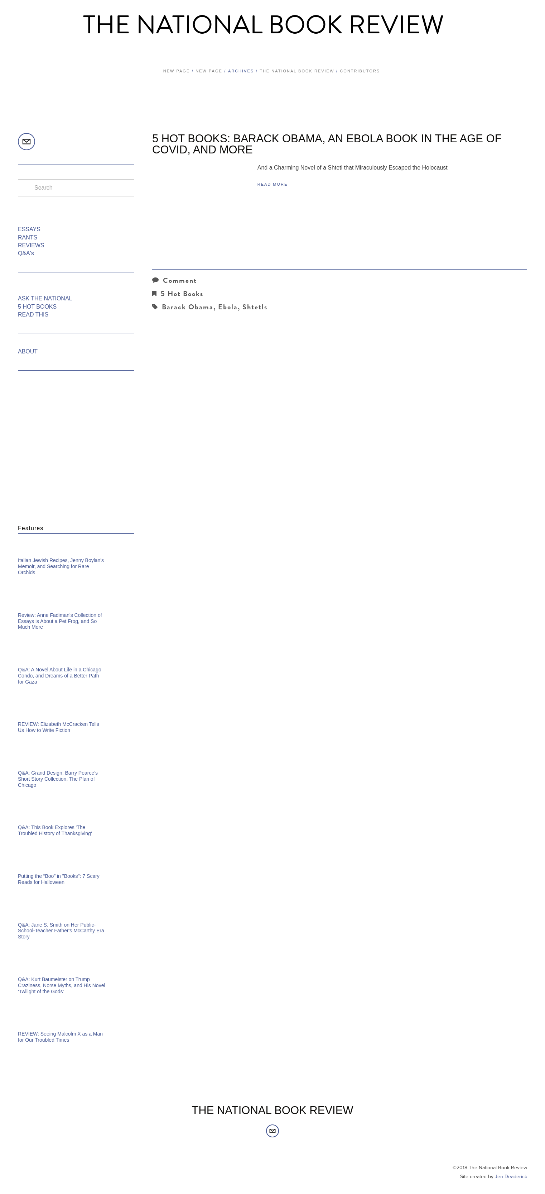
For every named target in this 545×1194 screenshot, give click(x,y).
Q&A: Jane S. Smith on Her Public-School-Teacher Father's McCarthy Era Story (61, 931)
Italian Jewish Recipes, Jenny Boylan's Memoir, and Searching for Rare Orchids (61, 566)
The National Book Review (263, 25)
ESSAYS (29, 229)
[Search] (76, 187)
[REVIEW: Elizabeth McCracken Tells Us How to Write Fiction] (76, 713)
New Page (176, 71)
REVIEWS (31, 245)
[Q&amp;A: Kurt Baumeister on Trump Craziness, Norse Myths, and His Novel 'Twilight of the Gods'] (76, 968)
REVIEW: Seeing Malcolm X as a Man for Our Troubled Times (60, 1037)
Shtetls (254, 307)
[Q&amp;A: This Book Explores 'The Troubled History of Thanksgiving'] (76, 816)
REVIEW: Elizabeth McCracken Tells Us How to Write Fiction (58, 727)
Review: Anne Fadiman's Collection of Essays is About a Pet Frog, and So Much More (60, 621)
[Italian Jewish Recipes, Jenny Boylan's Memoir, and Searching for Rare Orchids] (76, 549)
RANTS (27, 237)
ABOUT (28, 351)
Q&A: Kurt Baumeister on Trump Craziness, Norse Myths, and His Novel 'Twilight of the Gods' (61, 985)
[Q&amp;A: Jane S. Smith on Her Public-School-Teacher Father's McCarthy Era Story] (76, 914)
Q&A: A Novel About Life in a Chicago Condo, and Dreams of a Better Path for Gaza (59, 676)
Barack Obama (187, 307)
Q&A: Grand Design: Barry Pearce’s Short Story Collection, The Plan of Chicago (58, 779)
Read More (272, 184)
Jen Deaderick (511, 1176)
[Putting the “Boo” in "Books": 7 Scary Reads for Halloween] (76, 865)
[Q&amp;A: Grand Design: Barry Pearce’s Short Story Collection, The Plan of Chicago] (76, 762)
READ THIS (33, 314)
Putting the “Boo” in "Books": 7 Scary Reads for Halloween (59, 879)
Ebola (228, 307)
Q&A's (26, 253)
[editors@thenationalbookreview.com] (26, 141)
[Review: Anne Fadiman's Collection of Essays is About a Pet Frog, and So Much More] (76, 604)
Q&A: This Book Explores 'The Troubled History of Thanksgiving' (55, 830)
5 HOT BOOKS (37, 307)
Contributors (360, 71)
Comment (174, 280)
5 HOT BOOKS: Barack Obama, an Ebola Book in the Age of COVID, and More (327, 144)
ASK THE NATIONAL (45, 298)
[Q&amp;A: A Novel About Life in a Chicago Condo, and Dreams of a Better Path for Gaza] (76, 659)
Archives (241, 71)
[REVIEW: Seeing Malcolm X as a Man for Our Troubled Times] (76, 1023)
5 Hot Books (182, 294)
